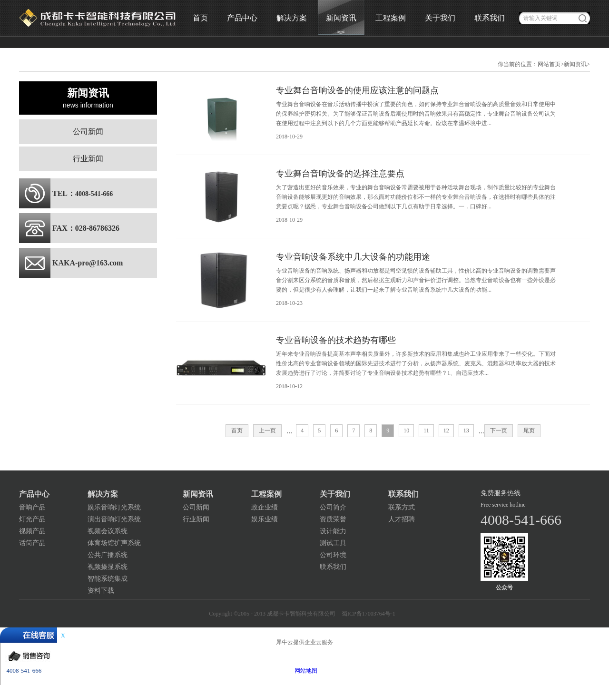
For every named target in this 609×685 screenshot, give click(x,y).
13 (466, 430)
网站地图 (304, 670)
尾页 (529, 430)
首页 (200, 18)
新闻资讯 (575, 64)
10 (406, 430)
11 (426, 430)
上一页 (267, 430)
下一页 (498, 430)
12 (446, 430)
